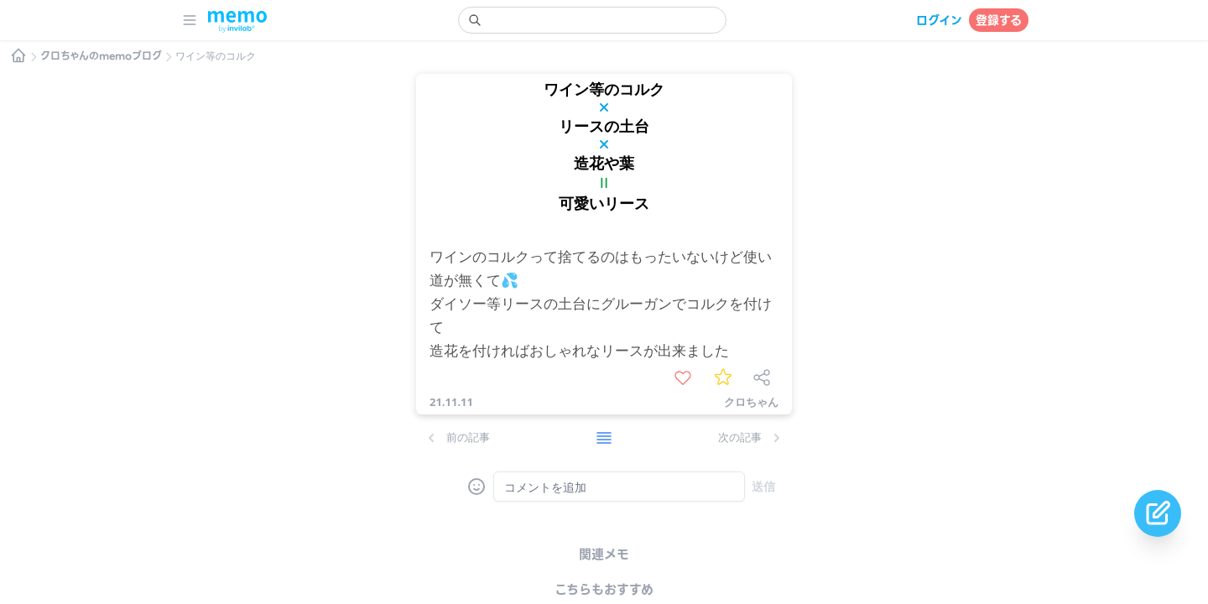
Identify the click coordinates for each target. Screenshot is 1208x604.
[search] (592, 20)
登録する (999, 20)
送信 (763, 486)
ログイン (939, 20)
